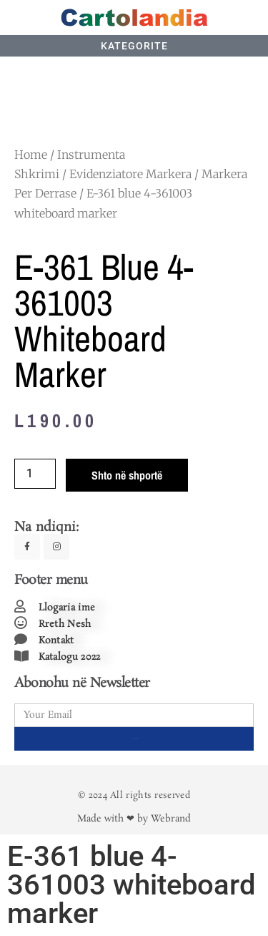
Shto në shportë (126, 475)
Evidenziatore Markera (130, 174)
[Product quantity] (35, 474)
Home (30, 154)
